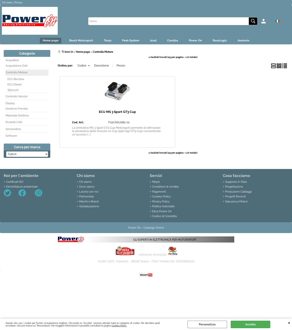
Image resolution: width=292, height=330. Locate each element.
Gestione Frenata (17, 109)
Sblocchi (12, 90)
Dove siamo (86, 187)
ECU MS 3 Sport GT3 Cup (117, 112)
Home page (49, 40)
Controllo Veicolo (17, 96)
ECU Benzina (15, 79)
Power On (196, 40)
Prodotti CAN (14, 122)
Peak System (130, 40)
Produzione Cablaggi (238, 192)
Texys (107, 40)
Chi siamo (85, 182)
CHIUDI (289, 322)
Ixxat (153, 40)
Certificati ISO (14, 182)
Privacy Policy (161, 201)
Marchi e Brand (89, 201)
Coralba (173, 40)
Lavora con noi (88, 192)
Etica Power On (162, 211)
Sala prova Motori (236, 201)
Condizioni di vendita (165, 187)
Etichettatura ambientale (22, 187)
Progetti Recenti (235, 197)
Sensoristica (13, 129)
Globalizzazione (89, 206)
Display (10, 103)
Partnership (86, 197)
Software (11, 136)
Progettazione (234, 187)
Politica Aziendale (163, 206)
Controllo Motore (17, 72)
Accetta (250, 324)
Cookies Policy (119, 325)
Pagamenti (159, 192)
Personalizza (207, 324)
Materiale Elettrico (17, 115)
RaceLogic (221, 40)
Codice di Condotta (164, 216)
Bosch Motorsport (80, 40)
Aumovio (245, 40)
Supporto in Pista (236, 182)
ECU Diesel (14, 85)
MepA (156, 182)
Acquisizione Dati (16, 66)
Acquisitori (12, 60)
